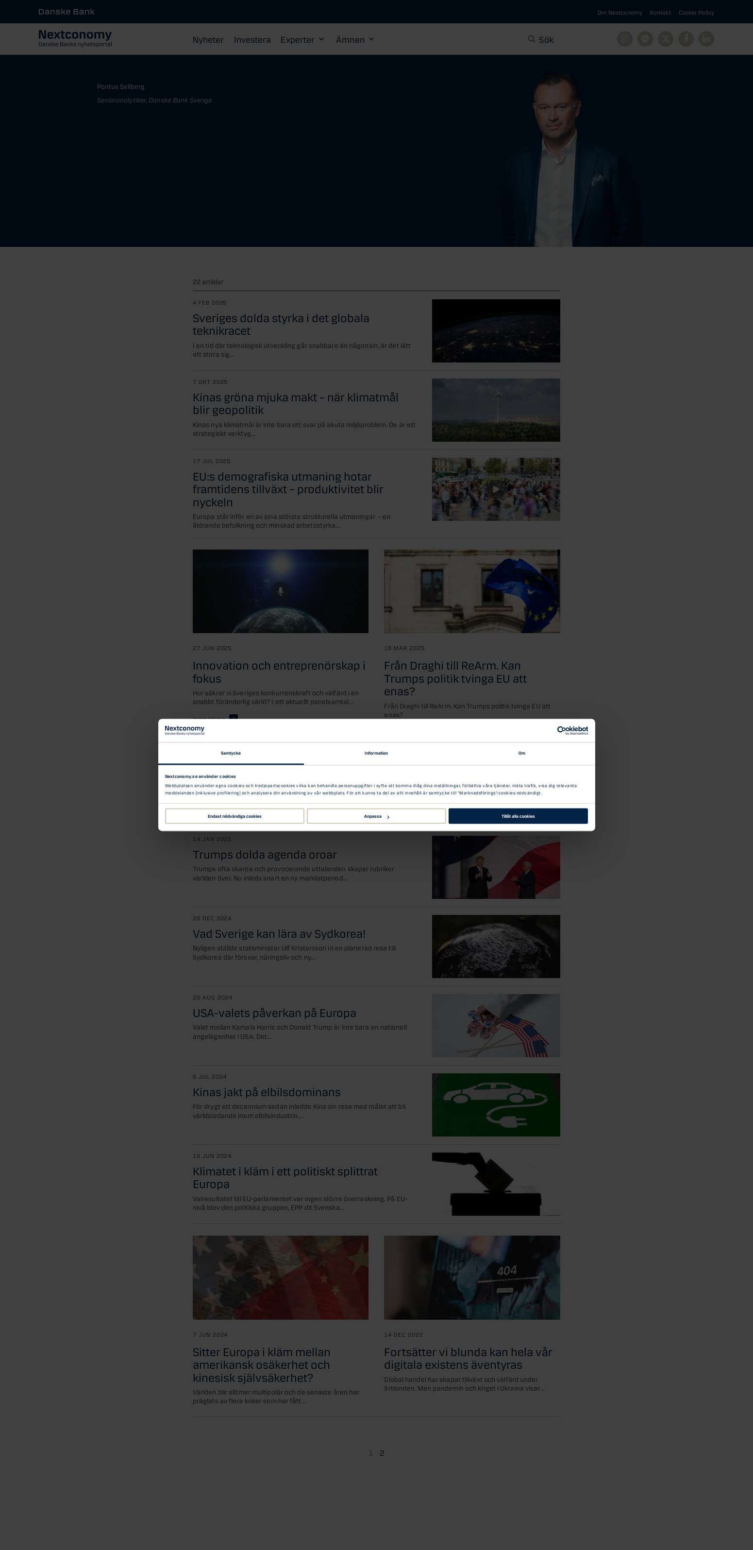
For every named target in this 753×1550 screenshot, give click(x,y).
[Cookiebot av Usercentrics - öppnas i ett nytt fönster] (545, 730)
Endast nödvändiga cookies (235, 816)
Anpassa (376, 816)
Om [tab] (522, 753)
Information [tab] (376, 753)
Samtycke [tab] (231, 753)
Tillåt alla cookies (518, 816)
